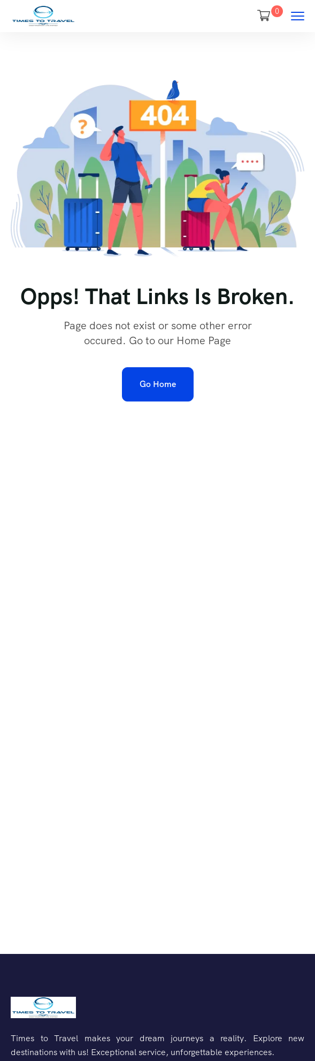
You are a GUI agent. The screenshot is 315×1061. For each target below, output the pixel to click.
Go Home (158, 384)
